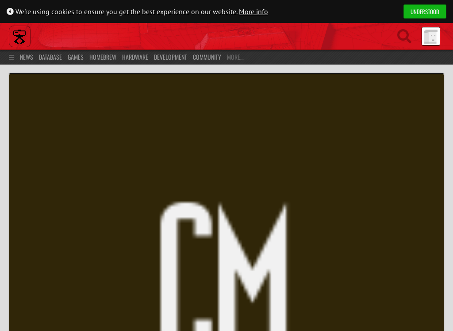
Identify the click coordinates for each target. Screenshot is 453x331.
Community (207, 56)
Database (50, 56)
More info (253, 11)
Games (76, 56)
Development (170, 56)
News (26, 56)
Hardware (135, 56)
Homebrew (102, 56)
